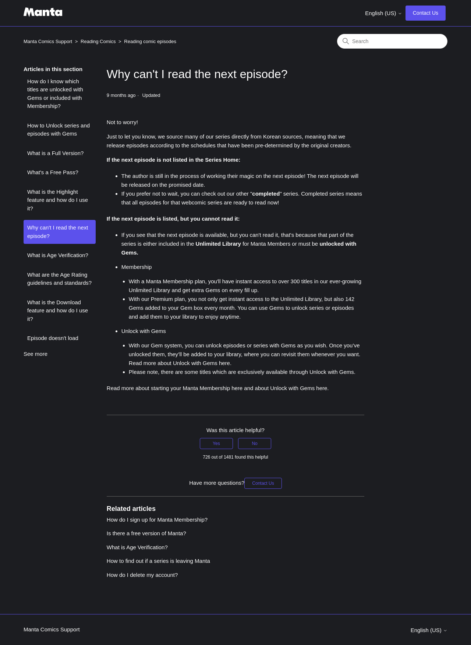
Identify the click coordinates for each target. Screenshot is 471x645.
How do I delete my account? (142, 575)
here (224, 363)
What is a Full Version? (55, 153)
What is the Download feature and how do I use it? (57, 310)
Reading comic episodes (150, 41)
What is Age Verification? (57, 255)
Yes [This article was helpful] (216, 443)
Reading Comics (98, 41)
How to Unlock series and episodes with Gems (58, 129)
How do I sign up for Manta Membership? (157, 519)
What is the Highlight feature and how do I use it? (57, 200)
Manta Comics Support (48, 41)
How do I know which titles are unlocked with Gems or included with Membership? (55, 93)
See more (35, 354)
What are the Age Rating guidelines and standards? (59, 278)
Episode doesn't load (52, 338)
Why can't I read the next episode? (57, 231)
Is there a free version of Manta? (146, 533)
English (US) (383, 13)
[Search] (392, 41)
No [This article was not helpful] (254, 443)
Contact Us (425, 13)
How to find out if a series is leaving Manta (158, 561)
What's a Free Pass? (52, 172)
